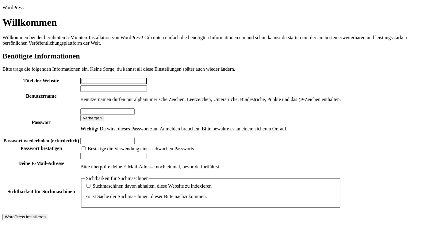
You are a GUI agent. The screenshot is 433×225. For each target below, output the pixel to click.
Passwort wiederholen (41, 140)
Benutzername (41, 96)
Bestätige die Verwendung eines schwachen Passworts (138, 148)
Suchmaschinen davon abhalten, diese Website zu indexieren (149, 186)
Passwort (41, 122)
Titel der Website (41, 80)
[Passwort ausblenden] (92, 118)
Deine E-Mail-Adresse (41, 163)
